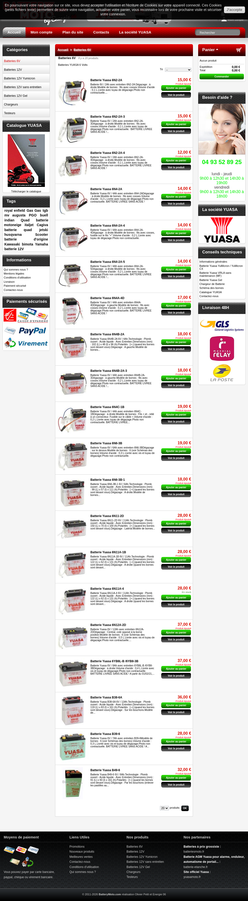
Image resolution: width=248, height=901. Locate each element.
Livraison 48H (215, 307)
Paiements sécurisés (27, 301)
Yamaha (41, 244)
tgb (45, 210)
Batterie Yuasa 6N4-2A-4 (108, 225)
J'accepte (234, 10)
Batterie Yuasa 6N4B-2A (107, 334)
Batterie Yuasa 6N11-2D (107, 516)
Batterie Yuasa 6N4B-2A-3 (109, 371)
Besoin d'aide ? (217, 97)
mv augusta (14, 215)
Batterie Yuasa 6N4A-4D (107, 298)
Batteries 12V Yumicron (19, 78)
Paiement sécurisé (15, 285)
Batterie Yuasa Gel (210, 279)
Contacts (101, 32)
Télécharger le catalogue (26, 190)
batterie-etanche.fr (196, 867)
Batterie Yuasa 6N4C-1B (107, 407)
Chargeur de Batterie (212, 283)
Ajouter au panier (176, 597)
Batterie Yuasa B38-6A (106, 697)
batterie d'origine (26, 239)
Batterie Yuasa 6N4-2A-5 (108, 262)
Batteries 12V (13, 69)
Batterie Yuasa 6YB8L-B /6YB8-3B (114, 661)
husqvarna (13, 235)
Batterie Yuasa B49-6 (105, 770)
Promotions (77, 846)
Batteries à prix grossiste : (202, 846)
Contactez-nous (13, 289)
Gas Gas (34, 210)
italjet (29, 225)
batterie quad (18, 230)
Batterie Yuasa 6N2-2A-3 (108, 116)
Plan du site (72, 32)
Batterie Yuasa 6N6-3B (106, 443)
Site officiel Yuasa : (197, 872)
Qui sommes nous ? (16, 269)
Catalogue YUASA (24, 125)
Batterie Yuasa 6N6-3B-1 (108, 480)
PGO (33, 215)
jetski (43, 230)
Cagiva (42, 225)
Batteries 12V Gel (15, 96)
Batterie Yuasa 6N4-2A (106, 189)
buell (44, 215)
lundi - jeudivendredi (222, 177)
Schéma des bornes (211, 287)
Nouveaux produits (81, 851)
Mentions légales (14, 273)
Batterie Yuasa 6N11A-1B (108, 552)
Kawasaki (12, 244)
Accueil (14, 32)
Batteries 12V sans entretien (22, 87)
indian (9, 220)
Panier (208, 49)
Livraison (9, 281)
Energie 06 (159, 894)
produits (174, 807)
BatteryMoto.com (110, 894)
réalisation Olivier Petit (135, 894)
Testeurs (9, 113)
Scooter (41, 235)
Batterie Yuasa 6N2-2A (106, 80)
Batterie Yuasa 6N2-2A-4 (108, 153)
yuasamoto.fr (192, 877)
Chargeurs (11, 104)
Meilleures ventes (81, 857)
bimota (27, 244)
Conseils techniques (222, 252)
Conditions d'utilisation (17, 277)
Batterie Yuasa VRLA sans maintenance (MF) (215, 274)
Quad (25, 220)
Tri (161, 69)
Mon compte (41, 32)
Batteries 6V (12, 61)
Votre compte (235, 19)
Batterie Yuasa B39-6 (105, 734)
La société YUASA (135, 32)
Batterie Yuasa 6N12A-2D (108, 625)
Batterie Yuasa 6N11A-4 (107, 588)
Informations (19, 260)
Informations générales (213, 261)
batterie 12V (14, 249)
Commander (222, 76)
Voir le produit (176, 95)
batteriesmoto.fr (194, 851)
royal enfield (14, 210)
